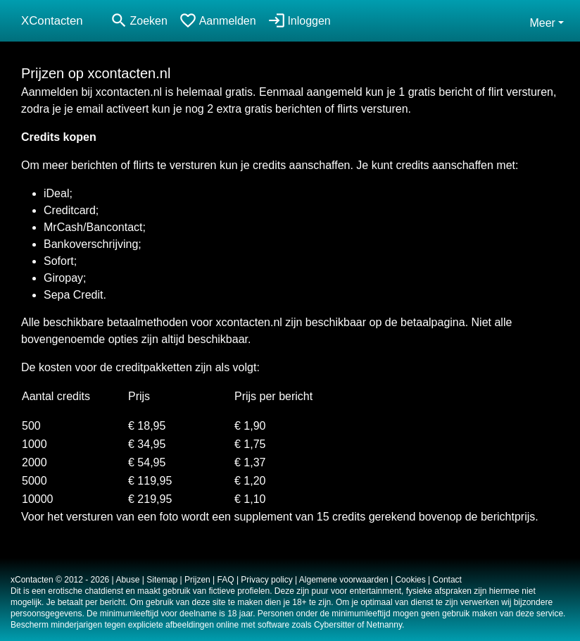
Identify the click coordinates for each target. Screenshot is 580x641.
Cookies (410, 580)
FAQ (226, 580)
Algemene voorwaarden (344, 580)
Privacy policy (266, 580)
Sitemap (161, 580)
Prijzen (197, 580)
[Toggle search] (138, 21)
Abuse (127, 580)
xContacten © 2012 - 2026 (60, 580)
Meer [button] (542, 23)
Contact (447, 580)
